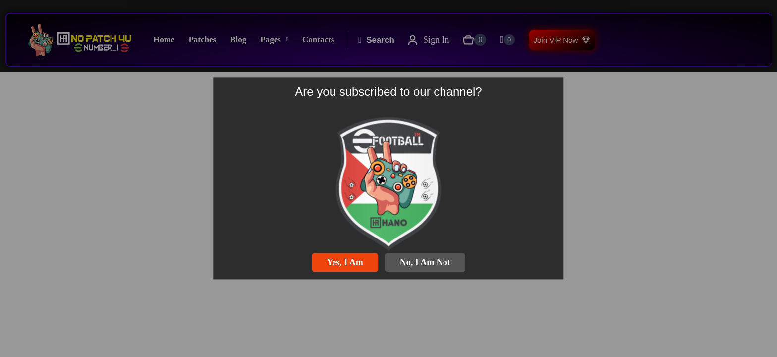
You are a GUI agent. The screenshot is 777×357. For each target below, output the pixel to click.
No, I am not (425, 262)
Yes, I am (345, 262)
